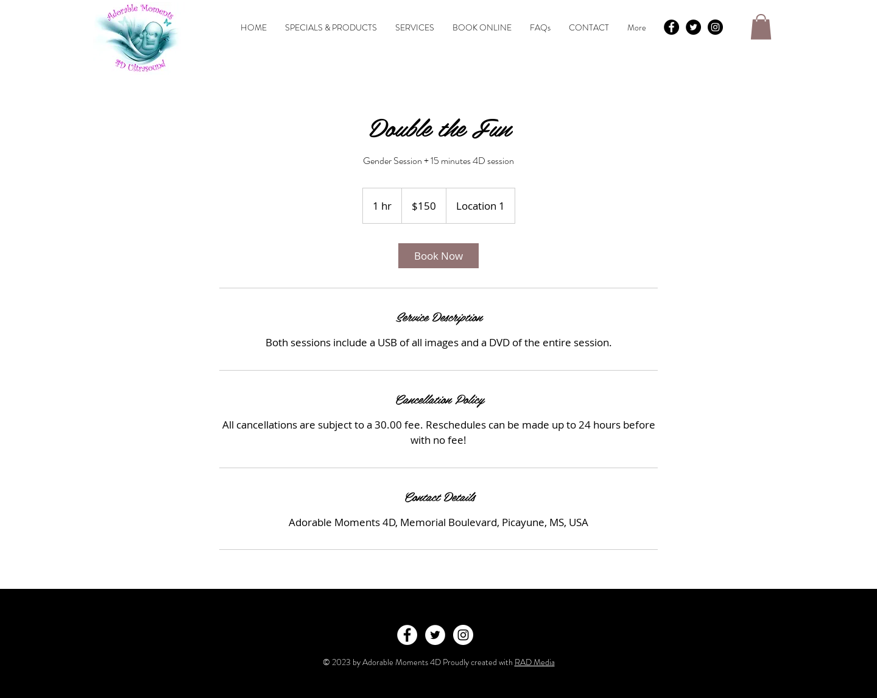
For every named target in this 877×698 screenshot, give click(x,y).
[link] (438, 255)
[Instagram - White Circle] (463, 635)
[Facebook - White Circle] (407, 635)
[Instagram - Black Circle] (715, 27)
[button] (761, 27)
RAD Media (535, 662)
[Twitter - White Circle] (435, 635)
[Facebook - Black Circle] (671, 27)
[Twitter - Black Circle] (693, 27)
